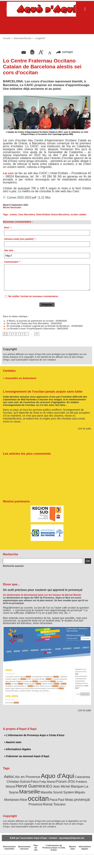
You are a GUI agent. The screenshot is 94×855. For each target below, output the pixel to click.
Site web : (9, 250)
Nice (23, 800)
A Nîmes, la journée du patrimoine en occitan (28, 321)
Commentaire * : (12, 262)
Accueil (6, 38)
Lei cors (8, 173)
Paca (53, 800)
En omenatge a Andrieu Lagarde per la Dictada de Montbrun (36, 326)
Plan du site (36, 847)
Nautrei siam (12, 742)
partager (64, 51)
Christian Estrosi (18, 781)
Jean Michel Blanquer (68, 786)
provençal (82, 799)
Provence (35, 804)
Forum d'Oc (65, 781)
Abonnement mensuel (24, 847)
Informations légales (17, 749)
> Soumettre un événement (19, 378)
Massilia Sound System (57, 792)
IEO (49, 786)
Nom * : (8, 227)
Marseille (29, 792)
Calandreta (82, 777)
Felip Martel (47, 781)
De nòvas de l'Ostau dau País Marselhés (26, 323)
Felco (35, 781)
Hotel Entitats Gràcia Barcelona (52, 214)
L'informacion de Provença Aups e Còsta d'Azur (34, 735)
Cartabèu (9, 370)
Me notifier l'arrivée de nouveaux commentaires (33, 296)
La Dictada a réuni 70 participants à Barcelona (29, 328)
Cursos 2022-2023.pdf (21, 197)
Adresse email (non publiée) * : (20, 239)
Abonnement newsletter (9, 847)
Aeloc (9, 776)
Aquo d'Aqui (57, 775)
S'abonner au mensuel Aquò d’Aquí (26, 756)
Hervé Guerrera (30, 786)
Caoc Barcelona (26, 214)
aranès (13, 214)
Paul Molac (66, 800)
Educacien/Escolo (22, 38)
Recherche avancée (13, 566)
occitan (38, 798)
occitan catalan (78, 214)
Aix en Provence (27, 777)
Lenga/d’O (40, 38)
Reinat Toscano (54, 804)
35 (37, 334)
